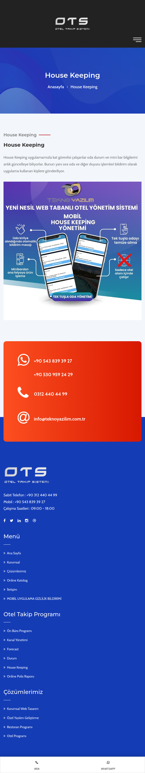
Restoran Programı (20, 727)
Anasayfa (56, 86)
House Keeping (17, 667)
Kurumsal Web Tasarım (22, 709)
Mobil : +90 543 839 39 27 (24, 502)
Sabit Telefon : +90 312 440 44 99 (30, 495)
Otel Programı (16, 736)
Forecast (12, 649)
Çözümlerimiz (16, 571)
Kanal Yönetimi (17, 640)
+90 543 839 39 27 (53, 361)
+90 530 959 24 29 (53, 374)
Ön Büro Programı (19, 631)
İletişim (12, 589)
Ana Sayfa (14, 553)
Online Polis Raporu (20, 676)
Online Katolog (17, 580)
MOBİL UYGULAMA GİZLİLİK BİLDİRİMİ (34, 599)
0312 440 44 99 (50, 394)
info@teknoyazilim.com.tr (59, 419)
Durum (12, 658)
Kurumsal (13, 562)
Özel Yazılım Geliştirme (23, 718)
